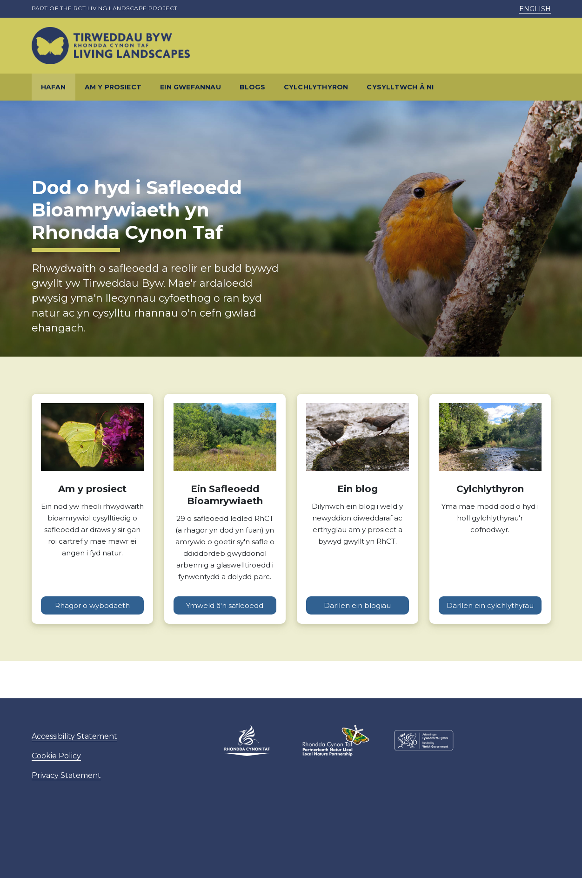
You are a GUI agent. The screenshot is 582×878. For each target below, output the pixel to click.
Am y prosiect (113, 87)
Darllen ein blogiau (357, 605)
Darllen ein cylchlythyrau (490, 605)
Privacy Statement (66, 775)
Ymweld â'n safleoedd (224, 605)
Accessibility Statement (74, 736)
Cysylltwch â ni (400, 87)
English (535, 9)
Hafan (53, 87)
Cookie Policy (56, 755)
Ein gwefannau (190, 87)
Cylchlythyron (316, 87)
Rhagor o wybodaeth (92, 605)
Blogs (252, 87)
